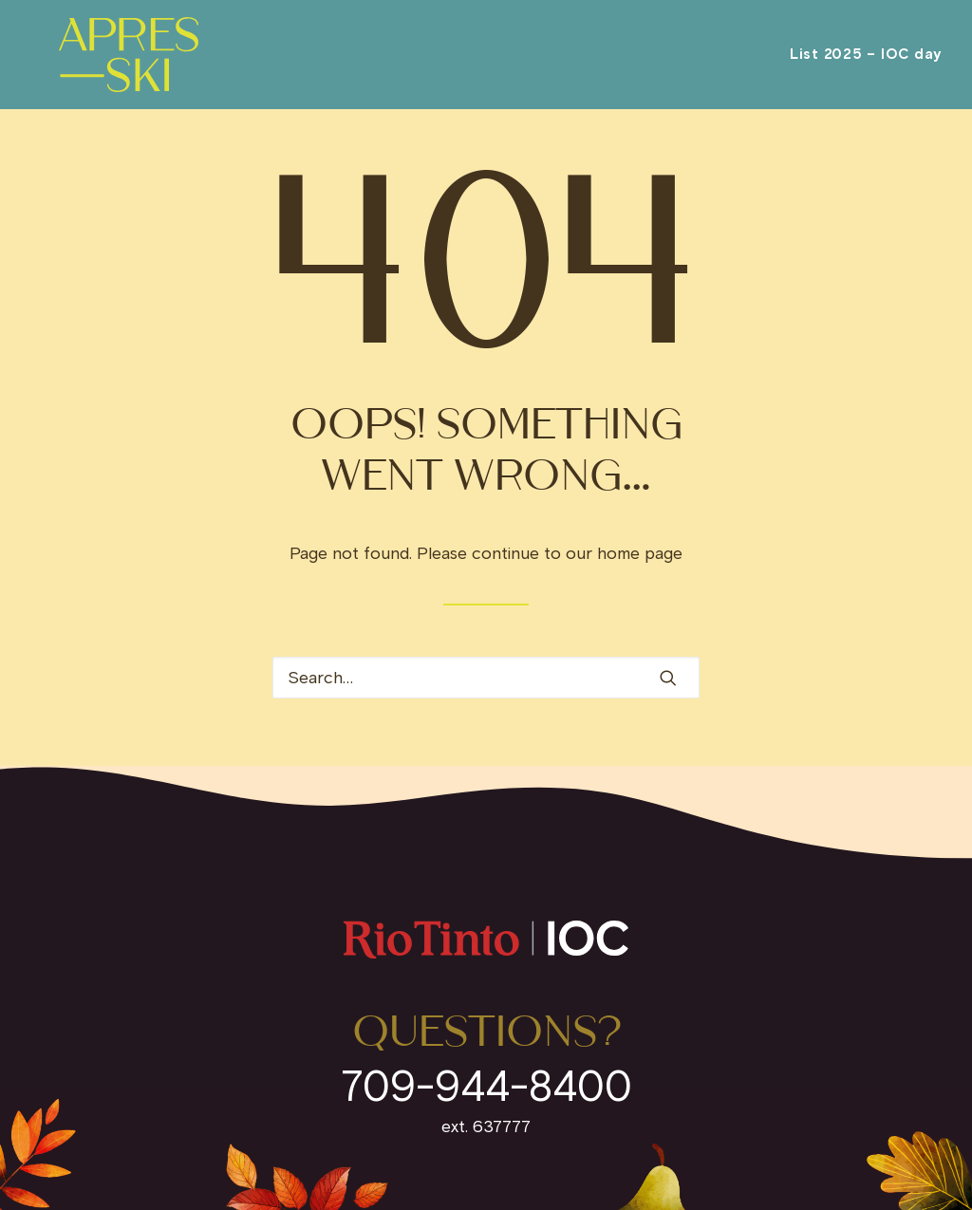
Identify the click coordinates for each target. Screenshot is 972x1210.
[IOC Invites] (118, 64)
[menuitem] (866, 64)
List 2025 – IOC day (866, 64)
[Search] (486, 677)
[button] (668, 677)
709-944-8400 (486, 1086)
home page (639, 553)
